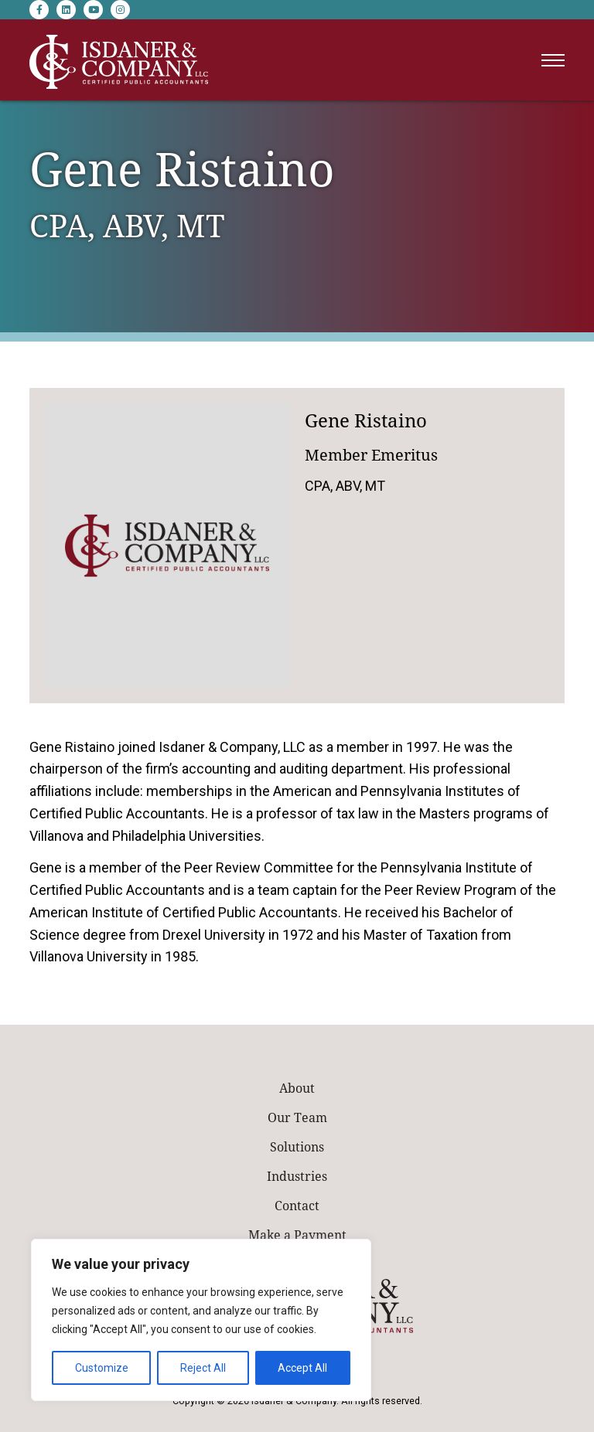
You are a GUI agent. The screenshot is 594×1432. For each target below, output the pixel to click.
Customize (101, 1368)
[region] (201, 1320)
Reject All (203, 1368)
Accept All (302, 1368)
